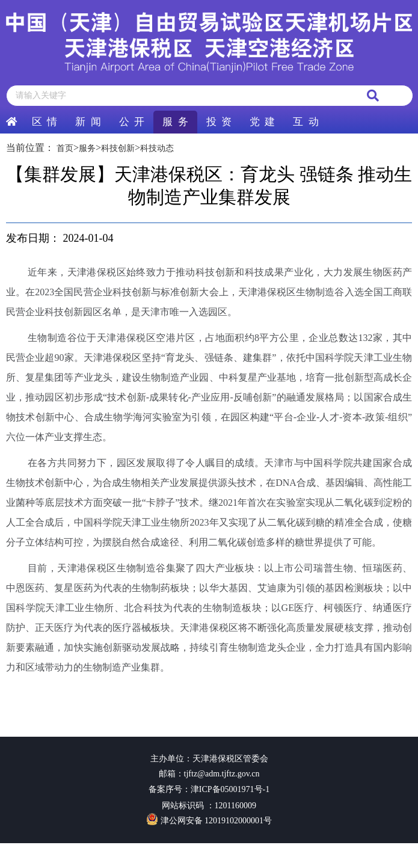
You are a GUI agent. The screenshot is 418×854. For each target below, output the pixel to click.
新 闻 (87, 121)
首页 (65, 148)
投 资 (219, 121)
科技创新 (118, 148)
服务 (87, 148)
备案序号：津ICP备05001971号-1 (209, 789)
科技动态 (157, 148)
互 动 (305, 121)
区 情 (44, 121)
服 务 (175, 121)
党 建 (262, 121)
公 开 (131, 121)
